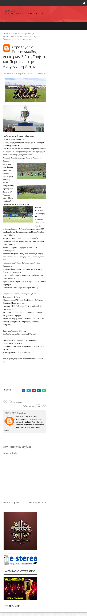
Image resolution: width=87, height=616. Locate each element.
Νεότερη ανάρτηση (11, 502)
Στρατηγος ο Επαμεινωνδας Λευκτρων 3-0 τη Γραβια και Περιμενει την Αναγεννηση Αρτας (24, 56)
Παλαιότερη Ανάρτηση (36, 502)
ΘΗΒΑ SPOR (10, 11)
